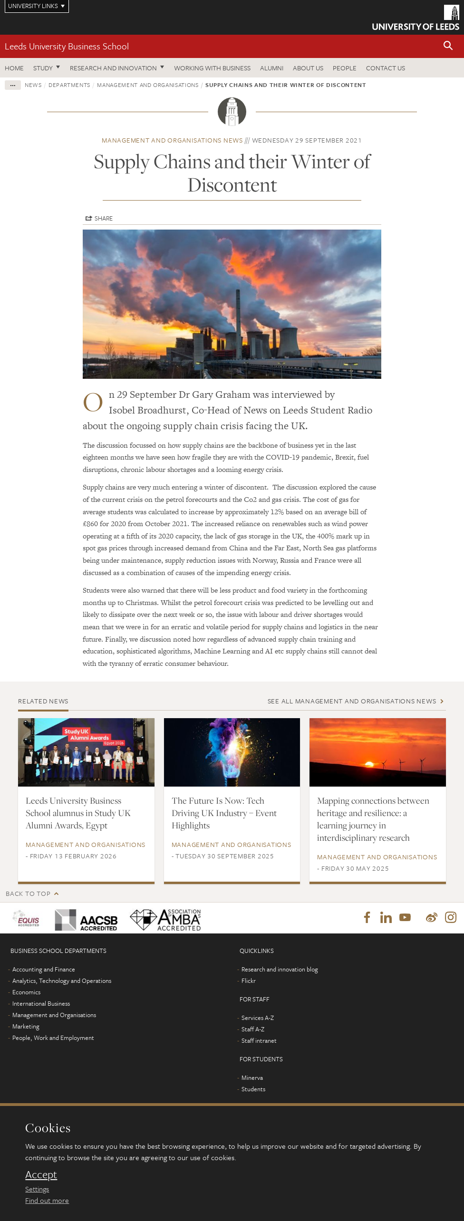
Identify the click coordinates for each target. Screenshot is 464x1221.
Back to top (28, 893)
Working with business (212, 68)
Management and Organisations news (172, 140)
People (345, 68)
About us (308, 68)
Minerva (252, 1078)
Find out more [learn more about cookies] (47, 1200)
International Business (41, 1004)
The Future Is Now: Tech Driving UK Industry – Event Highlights (224, 812)
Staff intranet (259, 1041)
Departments (69, 84)
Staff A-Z (253, 1029)
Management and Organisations (147, 84)
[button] (448, 46)
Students (253, 1089)
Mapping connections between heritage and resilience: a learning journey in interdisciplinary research (373, 819)
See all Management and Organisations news (352, 701)
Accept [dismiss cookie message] (41, 1174)
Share (104, 218)
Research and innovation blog (280, 969)
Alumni (271, 68)
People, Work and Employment (53, 1038)
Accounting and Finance (43, 969)
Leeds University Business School (67, 45)
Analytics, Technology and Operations (61, 981)
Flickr (249, 981)
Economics (26, 992)
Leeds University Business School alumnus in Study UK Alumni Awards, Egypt (78, 812)
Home (14, 68)
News (33, 84)
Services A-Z (258, 1018)
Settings (37, 1188)
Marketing (25, 1026)
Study (43, 68)
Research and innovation (113, 68)
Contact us (385, 68)
